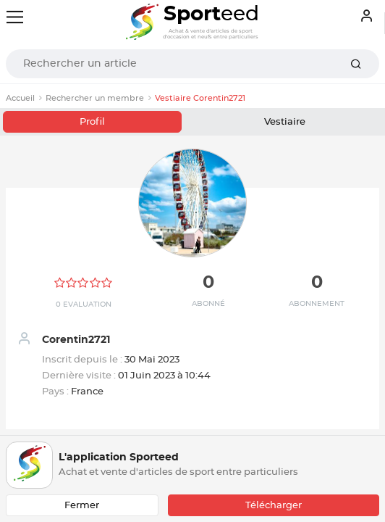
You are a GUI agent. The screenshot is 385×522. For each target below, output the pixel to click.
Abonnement (316, 303)
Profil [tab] (92, 122)
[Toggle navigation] (15, 17)
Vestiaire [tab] (284, 122)
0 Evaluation (83, 304)
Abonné (208, 303)
